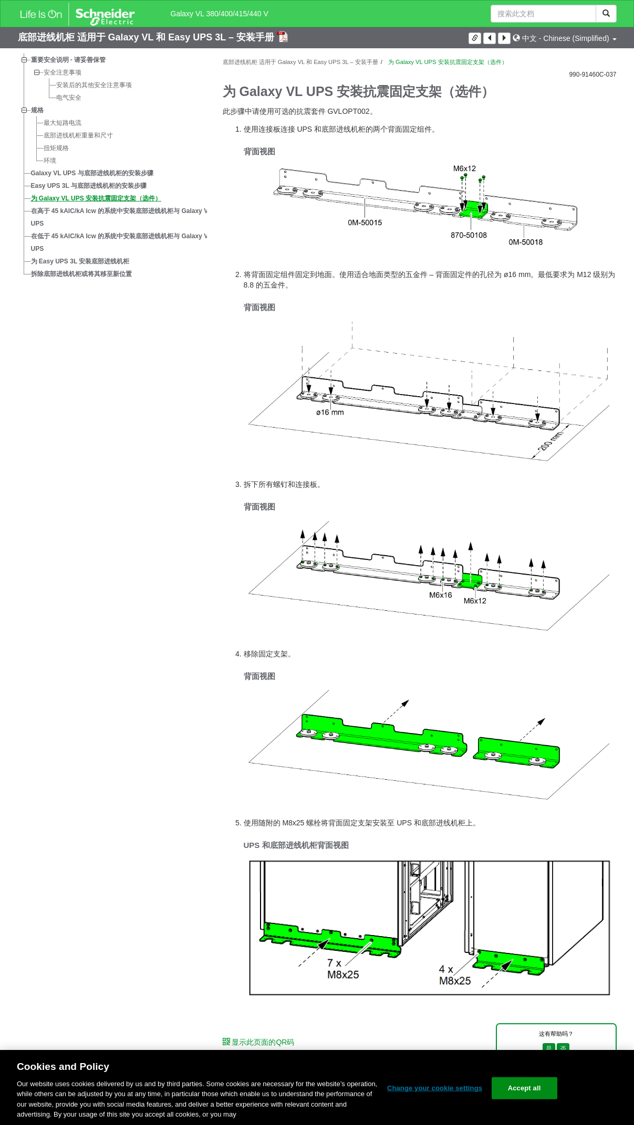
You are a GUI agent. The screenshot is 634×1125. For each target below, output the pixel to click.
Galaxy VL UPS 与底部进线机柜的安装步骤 (92, 173)
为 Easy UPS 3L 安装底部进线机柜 (80, 261)
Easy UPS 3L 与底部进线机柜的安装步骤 (89, 185)
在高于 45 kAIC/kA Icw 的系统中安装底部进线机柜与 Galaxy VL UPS (121, 217)
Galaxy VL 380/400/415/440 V (219, 13)
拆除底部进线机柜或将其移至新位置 (81, 274)
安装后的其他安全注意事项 (94, 85)
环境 (50, 160)
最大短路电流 (62, 122)
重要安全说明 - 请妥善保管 (68, 59)
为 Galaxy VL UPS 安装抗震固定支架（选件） (96, 198)
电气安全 (68, 97)
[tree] (112, 167)
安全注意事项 (62, 72)
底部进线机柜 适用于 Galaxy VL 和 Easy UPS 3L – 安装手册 (147, 37)
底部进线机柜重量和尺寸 (78, 135)
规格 (37, 110)
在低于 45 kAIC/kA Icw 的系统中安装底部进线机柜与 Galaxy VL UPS (121, 242)
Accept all (524, 1088)
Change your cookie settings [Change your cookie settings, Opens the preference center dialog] (434, 1088)
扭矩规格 (56, 148)
